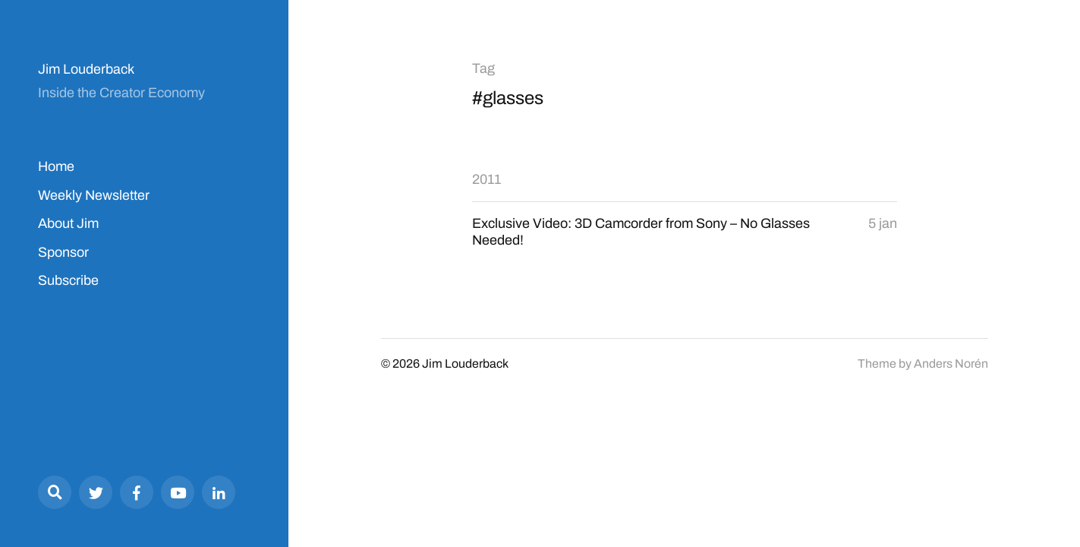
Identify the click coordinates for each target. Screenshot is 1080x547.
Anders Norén (951, 363)
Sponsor (63, 252)
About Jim (68, 223)
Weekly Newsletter (94, 195)
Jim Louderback (86, 69)
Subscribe (68, 280)
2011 (486, 179)
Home (56, 166)
